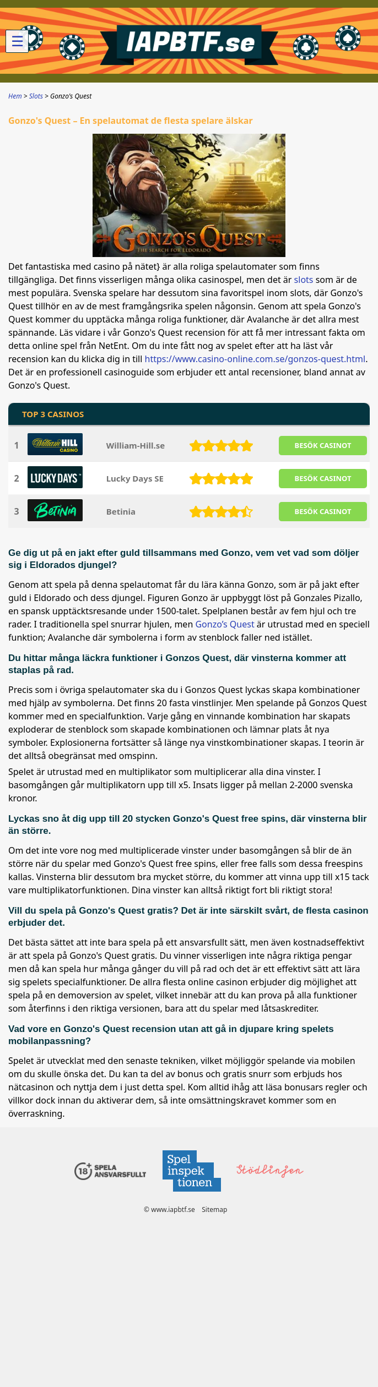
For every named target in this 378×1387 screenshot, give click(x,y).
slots (304, 280)
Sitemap (214, 1209)
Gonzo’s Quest (224, 624)
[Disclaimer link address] (191, 1194)
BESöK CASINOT (323, 445)
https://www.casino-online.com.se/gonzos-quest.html (255, 359)
